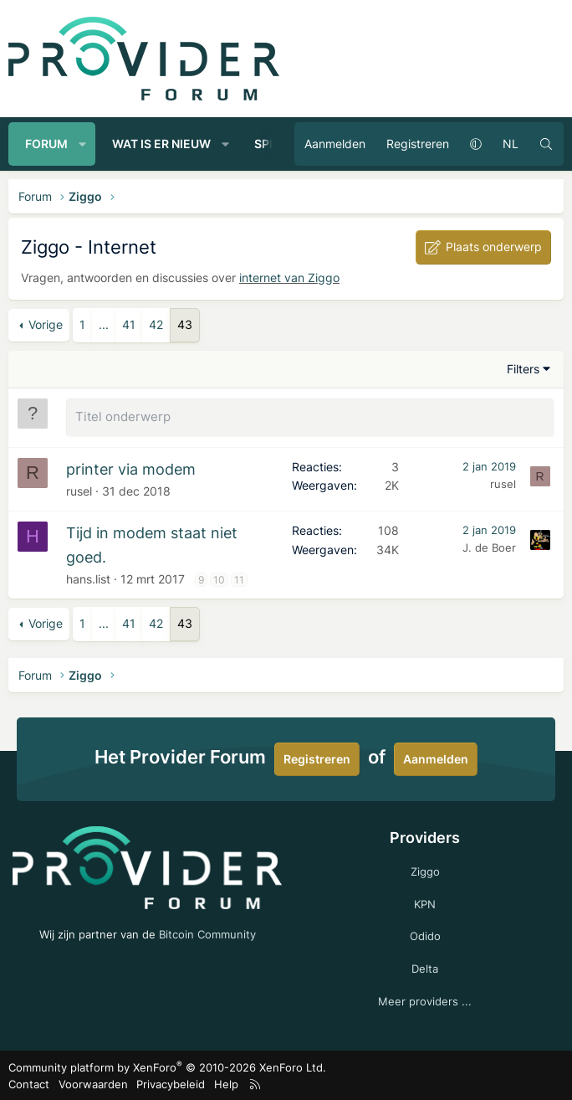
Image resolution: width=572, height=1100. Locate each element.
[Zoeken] (546, 144)
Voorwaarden (93, 1082)
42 (156, 324)
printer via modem (131, 467)
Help (226, 1082)
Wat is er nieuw (161, 143)
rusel (79, 489)
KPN (425, 902)
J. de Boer (489, 546)
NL (510, 143)
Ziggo (425, 869)
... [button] (104, 324)
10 (219, 578)
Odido (425, 934)
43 (184, 324)
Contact (28, 1082)
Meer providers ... (425, 999)
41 (128, 324)
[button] (82, 144)
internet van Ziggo (289, 277)
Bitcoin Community (207, 932)
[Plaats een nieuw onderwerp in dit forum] (310, 416)
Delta (424, 967)
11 (239, 578)
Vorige (45, 324)
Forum (46, 143)
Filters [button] (523, 369)
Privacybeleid (170, 1082)
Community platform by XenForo (167, 1065)
